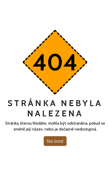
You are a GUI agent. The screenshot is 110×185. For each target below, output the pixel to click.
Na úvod (55, 141)
